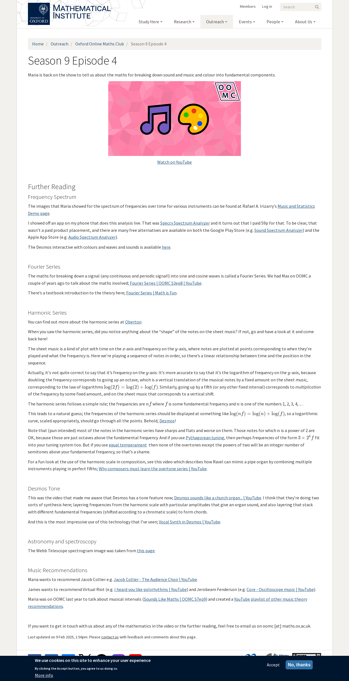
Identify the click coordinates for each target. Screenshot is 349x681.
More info (44, 675)
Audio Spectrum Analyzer (92, 237)
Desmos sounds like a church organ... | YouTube (217, 497)
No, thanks (299, 664)
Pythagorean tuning (205, 437)
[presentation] (123, 348)
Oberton (133, 322)
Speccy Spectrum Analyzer (185, 223)
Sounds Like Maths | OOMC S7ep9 (175, 599)
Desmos (167, 420)
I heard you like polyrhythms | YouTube (150, 589)
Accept (273, 664)
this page (146, 550)
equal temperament (128, 445)
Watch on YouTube (174, 162)
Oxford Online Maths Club (99, 44)
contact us (110, 636)
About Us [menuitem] (303, 21)
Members (248, 6)
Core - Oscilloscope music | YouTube (280, 589)
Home (38, 44)
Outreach (59, 44)
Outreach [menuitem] (215, 21)
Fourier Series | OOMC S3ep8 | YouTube (165, 283)
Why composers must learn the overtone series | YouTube (153, 468)
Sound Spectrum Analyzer (278, 230)
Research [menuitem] (182, 21)
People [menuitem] (273, 21)
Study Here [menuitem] (149, 21)
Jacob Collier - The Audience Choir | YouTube (155, 579)
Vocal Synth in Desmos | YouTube (189, 522)
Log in (267, 6)
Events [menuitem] (245, 21)
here (166, 247)
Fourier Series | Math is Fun (151, 292)
